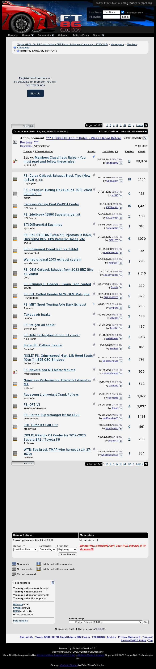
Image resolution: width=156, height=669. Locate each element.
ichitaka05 (30, 165)
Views (142, 151)
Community (46, 35)
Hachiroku (26, 146)
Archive (111, 637)
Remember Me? (132, 12)
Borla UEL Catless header (43, 345)
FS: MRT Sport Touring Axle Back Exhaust (55, 304)
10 (129, 206)
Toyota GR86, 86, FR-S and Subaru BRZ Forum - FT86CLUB (70, 637)
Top (150, 640)
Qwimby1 (29, 349)
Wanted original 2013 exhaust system (52, 259)
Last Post (108, 151)
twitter (133, 3)
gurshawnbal (31, 253)
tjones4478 (30, 328)
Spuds (27, 287)
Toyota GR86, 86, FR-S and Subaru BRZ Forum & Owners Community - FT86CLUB (62, 44)
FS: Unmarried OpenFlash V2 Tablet (51, 249)
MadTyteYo (30, 429)
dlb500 (28, 318)
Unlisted (28, 388)
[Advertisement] (104, 86)
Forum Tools (107, 131)
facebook (146, 3)
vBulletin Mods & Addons (91, 655)
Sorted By (19, 546)
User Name (95, 12)
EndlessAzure (31, 363)
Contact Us (26, 637)
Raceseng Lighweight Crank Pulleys (51, 394)
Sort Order (45, 546)
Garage (27, 35)
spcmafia (29, 228)
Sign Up (35, 93)
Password (95, 17)
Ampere (28, 308)
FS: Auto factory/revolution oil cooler (52, 335)
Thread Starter (44, 151)
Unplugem (30, 183)
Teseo (115, 408)
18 (129, 179)
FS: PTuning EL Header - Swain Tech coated (57, 284)
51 (124, 125)
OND (26, 277)
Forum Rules (20, 620)
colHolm (28, 457)
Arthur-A (29, 443)
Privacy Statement (129, 637)
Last (139, 125)
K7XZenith (30, 208)
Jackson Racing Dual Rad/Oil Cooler (51, 204)
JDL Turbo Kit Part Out (41, 425)
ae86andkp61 (31, 418)
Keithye (114, 348)
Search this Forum (132, 131)
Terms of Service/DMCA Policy (137, 638)
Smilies (17, 607)
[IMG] (16, 611)
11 (121, 125)
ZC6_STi (28, 242)
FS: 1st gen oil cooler (39, 325)
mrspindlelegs (32, 373)
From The (62, 546)
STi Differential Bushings (43, 224)
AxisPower (30, 338)
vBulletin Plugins (69, 665)
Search (98, 35)
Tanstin (114, 328)
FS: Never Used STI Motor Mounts (49, 370)
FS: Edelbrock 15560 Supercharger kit (52, 214)
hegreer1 (113, 262)
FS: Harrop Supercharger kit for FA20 (51, 415)
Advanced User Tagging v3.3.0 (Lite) (55, 655)
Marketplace (117, 44)
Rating (92, 151)
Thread (27, 151)
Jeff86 (27, 197)
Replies (129, 151)
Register (13, 35)
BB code (18, 604)
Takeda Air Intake (37, 314)
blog (125, 3)
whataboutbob (109, 455)
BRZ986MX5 (31, 298)
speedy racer (31, 263)
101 (129, 125)
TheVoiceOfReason (35, 408)
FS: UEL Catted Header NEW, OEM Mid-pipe (56, 294)
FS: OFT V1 (32, 404)
